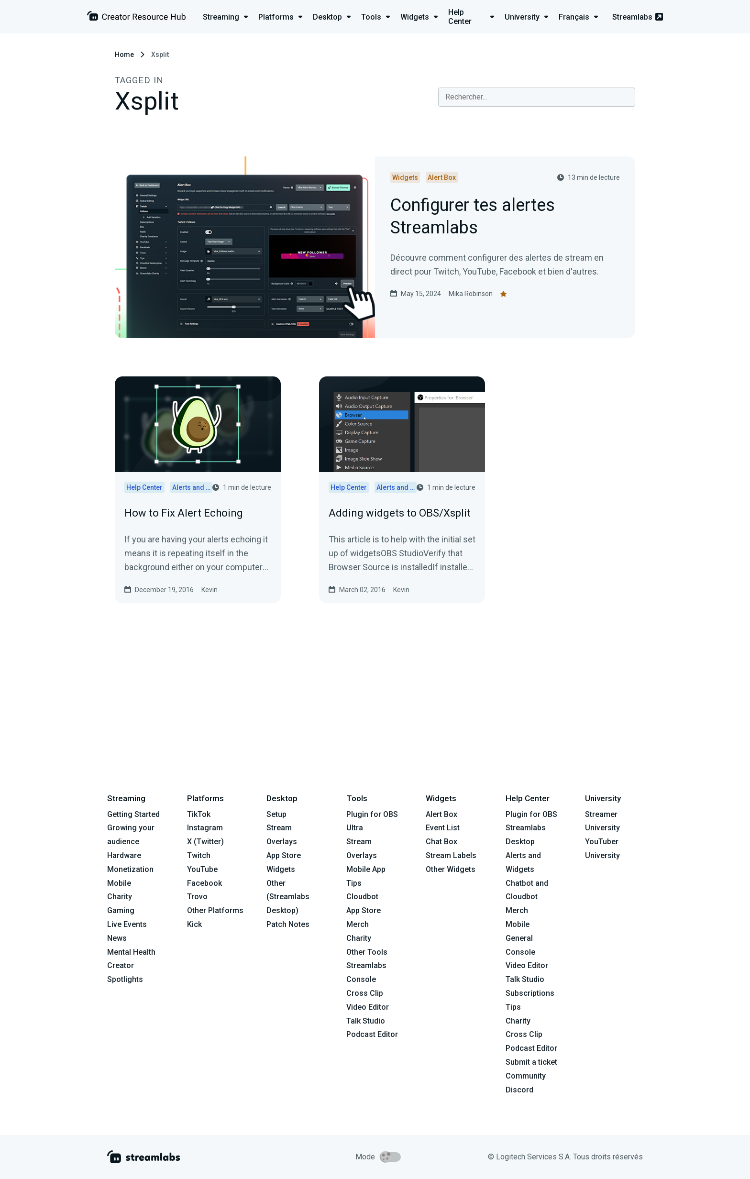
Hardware (124, 855)
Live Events (127, 924)
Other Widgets (450, 869)
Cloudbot (362, 896)
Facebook (204, 883)
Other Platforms (215, 910)
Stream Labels (451, 855)
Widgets (280, 869)
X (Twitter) (205, 841)
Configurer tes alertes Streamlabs (472, 217)
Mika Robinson (471, 294)
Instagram (205, 827)
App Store (283, 855)
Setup (276, 814)
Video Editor (367, 1007)
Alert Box (441, 814)
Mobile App (366, 869)
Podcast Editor (372, 1034)
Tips (354, 883)
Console (520, 952)
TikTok (198, 814)
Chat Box (441, 841)
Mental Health (131, 952)
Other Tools (366, 952)
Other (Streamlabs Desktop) (287, 897)
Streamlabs (637, 17)
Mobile (119, 883)
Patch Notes (287, 924)
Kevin (209, 590)
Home (124, 54)
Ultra (354, 827)
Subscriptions (530, 993)
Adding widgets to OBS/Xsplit (400, 513)
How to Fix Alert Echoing (183, 513)
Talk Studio (365, 1020)
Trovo (197, 896)
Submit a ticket (531, 1062)
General (519, 938)
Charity (119, 896)
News (117, 938)
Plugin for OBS (372, 814)
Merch (357, 924)
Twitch (198, 855)
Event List (443, 827)
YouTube (202, 869)
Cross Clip (364, 993)
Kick (194, 924)
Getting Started (133, 814)
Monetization (130, 869)
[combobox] (536, 97)
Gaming (120, 910)
